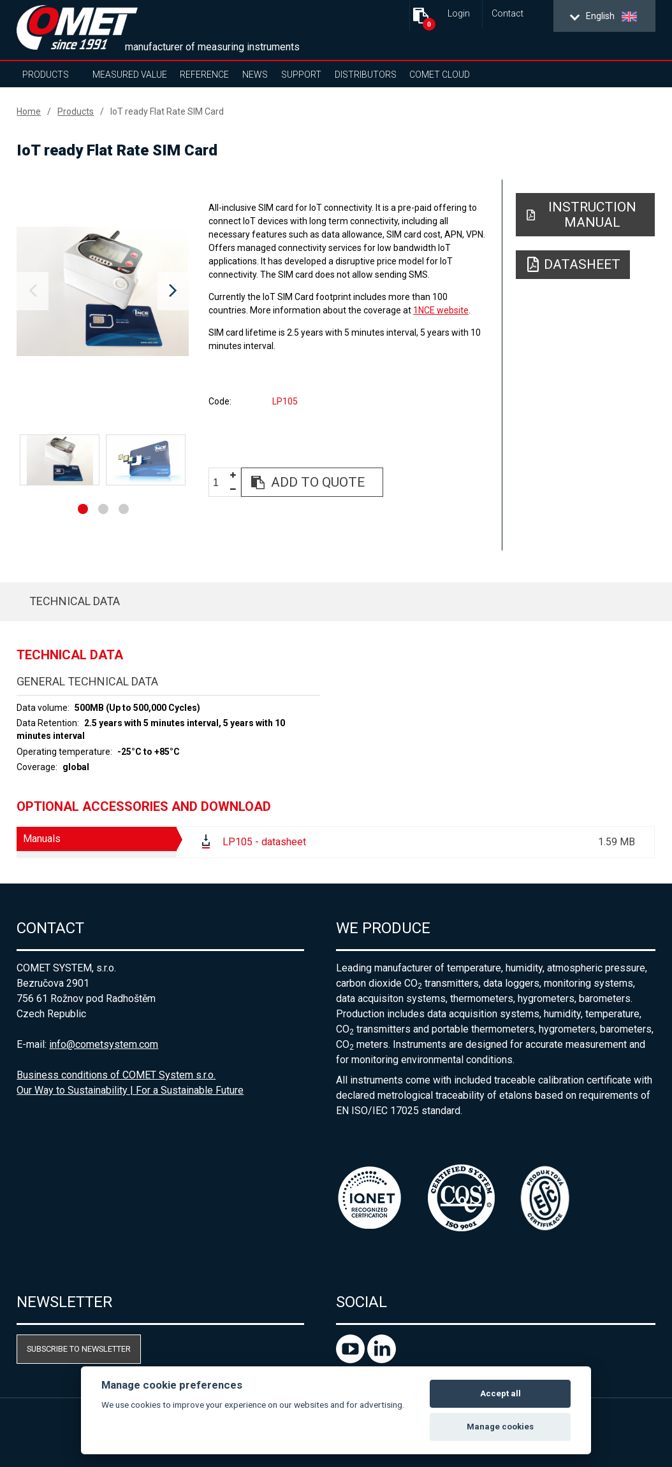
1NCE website (441, 310)
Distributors (366, 74)
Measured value (129, 74)
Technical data (74, 601)
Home (29, 111)
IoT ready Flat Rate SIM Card (167, 111)
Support (301, 74)
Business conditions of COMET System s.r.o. (116, 1075)
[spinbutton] (220, 482)
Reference (204, 74)
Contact (507, 13)
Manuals (42, 839)
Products (45, 74)
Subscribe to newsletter (79, 1349)
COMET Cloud (439, 74)
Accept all (500, 1393)
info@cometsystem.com (103, 1044)
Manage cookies (500, 1426)
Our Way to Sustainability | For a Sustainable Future (130, 1090)
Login (459, 13)
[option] (103, 291)
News (255, 74)
